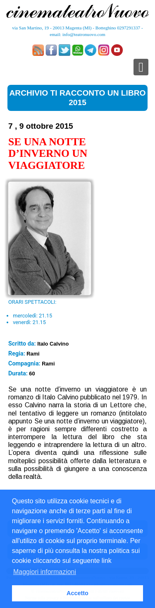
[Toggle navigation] (141, 67)
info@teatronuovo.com (83, 34)
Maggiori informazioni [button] (44, 571)
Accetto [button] (77, 593)
